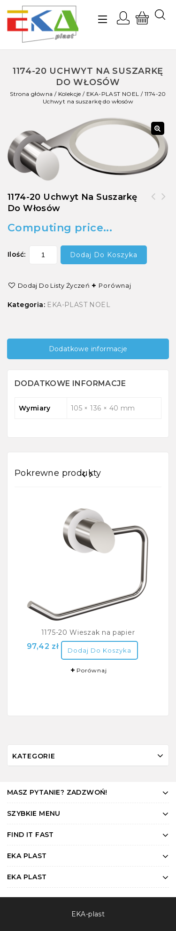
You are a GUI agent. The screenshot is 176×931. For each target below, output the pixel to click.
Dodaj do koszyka (104, 255)
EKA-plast (88, 914)
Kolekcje (69, 93)
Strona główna (31, 93)
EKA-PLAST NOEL (112, 93)
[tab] (88, 349)
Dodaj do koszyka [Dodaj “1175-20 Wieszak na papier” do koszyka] (99, 650)
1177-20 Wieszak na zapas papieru (153, 202)
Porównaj (115, 285)
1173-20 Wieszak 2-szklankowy (164, 202)
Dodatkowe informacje (88, 349)
